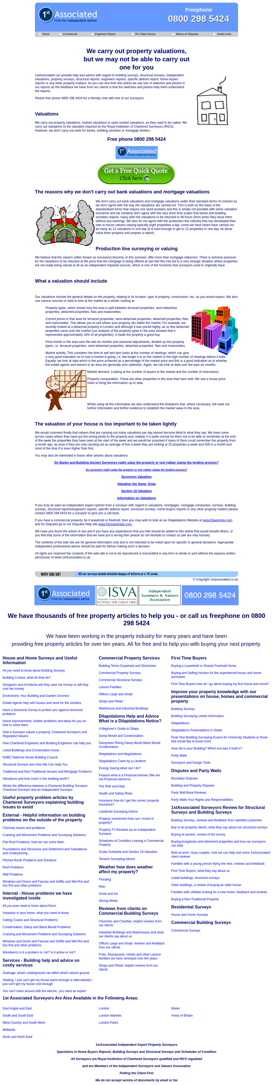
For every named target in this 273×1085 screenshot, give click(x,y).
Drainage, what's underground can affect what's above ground (46, 973)
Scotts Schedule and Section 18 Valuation (128, 852)
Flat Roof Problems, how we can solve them (33, 842)
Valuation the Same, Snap (136, 484)
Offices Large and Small (115, 694)
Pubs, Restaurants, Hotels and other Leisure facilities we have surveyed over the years (130, 956)
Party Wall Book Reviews (189, 792)
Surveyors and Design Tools (190, 762)
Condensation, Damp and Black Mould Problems (37, 927)
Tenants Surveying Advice (117, 859)
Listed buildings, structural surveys (195, 878)
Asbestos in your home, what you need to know (36, 913)
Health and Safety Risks (115, 793)
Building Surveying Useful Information (197, 716)
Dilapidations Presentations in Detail (196, 730)
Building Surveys (183, 709)
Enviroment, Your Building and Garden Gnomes (36, 696)
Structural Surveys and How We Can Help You (35, 764)
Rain (102, 886)
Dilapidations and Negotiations (120, 754)
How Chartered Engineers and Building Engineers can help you (47, 743)
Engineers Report (104, 34)
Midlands (9, 1030)
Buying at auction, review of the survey (198, 834)
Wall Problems (13, 874)
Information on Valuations (136, 498)
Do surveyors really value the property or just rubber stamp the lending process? (136, 469)
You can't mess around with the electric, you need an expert (44, 991)
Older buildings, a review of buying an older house (206, 885)
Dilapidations (180, 723)
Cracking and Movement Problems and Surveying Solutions (44, 835)
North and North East (17, 1037)
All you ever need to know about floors (29, 906)
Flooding (105, 879)
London (104, 1008)
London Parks (108, 1022)
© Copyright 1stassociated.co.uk (215, 579)
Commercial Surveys (185, 930)
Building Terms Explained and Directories (127, 666)
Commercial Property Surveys (120, 673)
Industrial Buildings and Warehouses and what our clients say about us (131, 934)
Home (44, 34)
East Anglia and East (17, 1008)
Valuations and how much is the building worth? (36, 779)
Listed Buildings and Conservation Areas (31, 750)
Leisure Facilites (110, 687)
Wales (175, 1008)
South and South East (18, 1015)
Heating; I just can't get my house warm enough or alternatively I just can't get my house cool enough (47, 982)
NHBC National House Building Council (30, 757)
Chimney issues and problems (24, 828)
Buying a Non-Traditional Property (195, 899)
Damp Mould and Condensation (121, 736)
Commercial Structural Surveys (120, 680)
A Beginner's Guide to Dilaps (119, 729)
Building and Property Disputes (193, 785)
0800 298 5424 (198, 18)
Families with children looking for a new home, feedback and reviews (219, 892)
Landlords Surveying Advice (118, 811)
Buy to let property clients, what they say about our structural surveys (219, 827)
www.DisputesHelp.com (115, 524)
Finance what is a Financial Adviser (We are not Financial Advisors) (129, 777)
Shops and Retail (111, 701)
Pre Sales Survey (144, 34)
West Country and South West (24, 1022)
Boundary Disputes (184, 778)
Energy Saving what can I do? (120, 768)
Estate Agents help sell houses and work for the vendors (42, 703)
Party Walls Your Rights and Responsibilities (202, 800)
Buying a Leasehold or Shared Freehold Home (203, 666)
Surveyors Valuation (136, 477)
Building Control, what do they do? (27, 677)
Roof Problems (13, 867)
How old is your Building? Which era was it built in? (207, 748)
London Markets (110, 1015)
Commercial (68, 34)
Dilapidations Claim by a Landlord (122, 761)
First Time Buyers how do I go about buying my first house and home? (220, 684)
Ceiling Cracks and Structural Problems (30, 920)
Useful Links (222, 34)
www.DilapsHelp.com (218, 520)
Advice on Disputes (185, 34)
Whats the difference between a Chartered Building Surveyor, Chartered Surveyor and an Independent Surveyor (45, 788)
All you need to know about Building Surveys (34, 670)
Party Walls (179, 755)
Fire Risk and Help (112, 786)
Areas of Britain (182, 1015)
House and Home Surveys (189, 915)
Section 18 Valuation (136, 491)
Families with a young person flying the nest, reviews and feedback (218, 864)
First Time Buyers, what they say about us (200, 871)
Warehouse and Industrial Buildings (123, 708)
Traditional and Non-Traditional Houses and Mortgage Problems (47, 771)
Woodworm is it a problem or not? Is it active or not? (39, 952)
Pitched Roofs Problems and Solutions (29, 860)
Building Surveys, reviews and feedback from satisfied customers (216, 820)
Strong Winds (108, 901)
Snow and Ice (108, 894)
